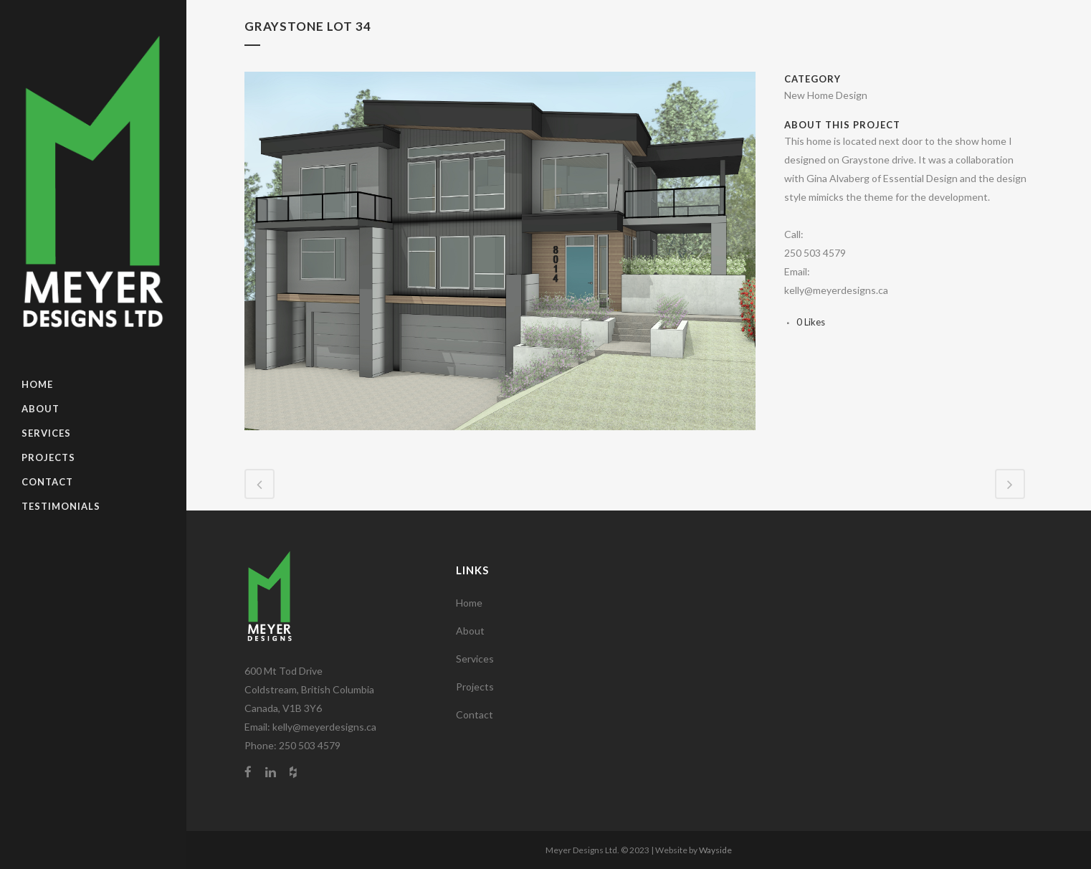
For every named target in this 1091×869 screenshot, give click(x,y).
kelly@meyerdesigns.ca (324, 727)
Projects (475, 686)
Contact (474, 714)
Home (469, 603)
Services (475, 658)
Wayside (715, 850)
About (470, 631)
